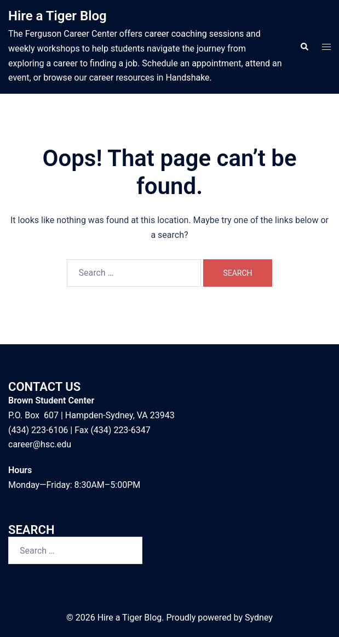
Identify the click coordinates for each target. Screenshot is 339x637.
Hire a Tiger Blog (57, 16)
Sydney (259, 617)
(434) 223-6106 (38, 430)
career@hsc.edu (39, 444)
